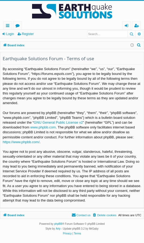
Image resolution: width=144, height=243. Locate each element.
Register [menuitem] (138, 26)
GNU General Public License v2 (58, 122)
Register (28, 34)
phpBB (58, 223)
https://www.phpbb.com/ (21, 142)
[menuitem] (139, 45)
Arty (58, 228)
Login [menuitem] (127, 26)
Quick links (9, 26)
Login (10, 34)
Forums (18, 26)
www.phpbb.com (43, 127)
